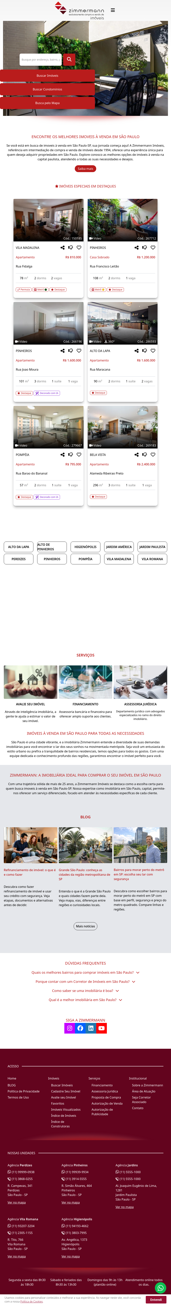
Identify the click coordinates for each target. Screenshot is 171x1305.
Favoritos (57, 1103)
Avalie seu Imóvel (63, 1097)
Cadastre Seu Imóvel (65, 1091)
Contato (137, 1108)
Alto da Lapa (18, 547)
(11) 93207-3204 (21, 1226)
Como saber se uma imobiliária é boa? (85, 990)
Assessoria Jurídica (105, 1091)
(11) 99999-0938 (21, 1172)
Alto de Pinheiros (45, 547)
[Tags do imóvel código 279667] (48, 445)
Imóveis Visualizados (65, 1109)
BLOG (12, 1085)
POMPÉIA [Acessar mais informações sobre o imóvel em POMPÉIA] (22, 455)
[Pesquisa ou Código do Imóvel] (41, 60)
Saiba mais (85, 169)
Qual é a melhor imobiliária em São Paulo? (85, 999)
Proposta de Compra (106, 1097)
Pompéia (85, 559)
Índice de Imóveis (63, 1116)
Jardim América (119, 547)
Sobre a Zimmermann (147, 1085)
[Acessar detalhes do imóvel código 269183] (122, 494)
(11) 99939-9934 (74, 1172)
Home (12, 1078)
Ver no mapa (17, 1202)
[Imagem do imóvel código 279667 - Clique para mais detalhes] (48, 427)
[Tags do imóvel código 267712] (123, 238)
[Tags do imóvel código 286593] (123, 341)
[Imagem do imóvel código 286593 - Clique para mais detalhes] (123, 323)
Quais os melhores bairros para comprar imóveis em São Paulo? (85, 972)
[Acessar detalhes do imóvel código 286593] (122, 390)
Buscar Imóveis (47, 76)
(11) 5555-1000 (128, 1172)
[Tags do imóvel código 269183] (123, 445)
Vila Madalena (119, 559)
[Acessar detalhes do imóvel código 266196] (48, 391)
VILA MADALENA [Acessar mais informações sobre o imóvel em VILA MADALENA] (27, 248)
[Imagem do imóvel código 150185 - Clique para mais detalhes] (48, 220)
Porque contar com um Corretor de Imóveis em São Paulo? (85, 981)
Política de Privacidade (23, 1091)
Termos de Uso (18, 1097)
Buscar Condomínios (47, 89)
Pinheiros (52, 559)
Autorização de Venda (107, 1103)
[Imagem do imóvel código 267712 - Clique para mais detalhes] (123, 220)
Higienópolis (86, 547)
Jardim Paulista (152, 547)
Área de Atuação (143, 1091)
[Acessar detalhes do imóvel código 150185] (48, 287)
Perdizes (19, 559)
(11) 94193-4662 (74, 1226)
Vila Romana (152, 559)
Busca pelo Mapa (47, 103)
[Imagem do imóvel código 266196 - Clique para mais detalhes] (48, 323)
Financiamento (102, 1085)
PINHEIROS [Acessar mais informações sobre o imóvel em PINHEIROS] (98, 248)
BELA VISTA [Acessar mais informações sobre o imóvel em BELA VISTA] (98, 455)
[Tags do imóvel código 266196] (48, 341)
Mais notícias (85, 926)
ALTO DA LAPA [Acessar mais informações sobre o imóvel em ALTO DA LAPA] (100, 351)
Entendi (156, 1300)
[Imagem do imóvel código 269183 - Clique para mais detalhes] (123, 427)
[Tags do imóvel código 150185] (48, 238)
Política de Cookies (31, 1301)
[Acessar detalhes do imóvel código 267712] (122, 287)
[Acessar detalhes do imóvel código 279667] (48, 495)
